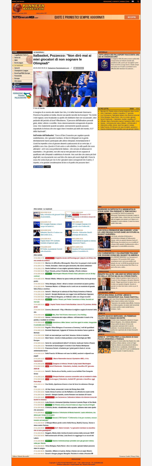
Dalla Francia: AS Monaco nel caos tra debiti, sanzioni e (119, 127)
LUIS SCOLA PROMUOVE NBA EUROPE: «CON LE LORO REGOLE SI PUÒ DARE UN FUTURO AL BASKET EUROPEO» (118, 232)
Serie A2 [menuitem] (16, 57)
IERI (137, 109)
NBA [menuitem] (15, 60)
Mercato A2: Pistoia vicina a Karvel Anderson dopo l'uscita (120, 111)
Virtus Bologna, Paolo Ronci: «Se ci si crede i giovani (118, 117)
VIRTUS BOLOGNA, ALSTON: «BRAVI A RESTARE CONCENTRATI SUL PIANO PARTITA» (118, 296)
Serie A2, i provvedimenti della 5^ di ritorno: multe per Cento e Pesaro (70, 343)
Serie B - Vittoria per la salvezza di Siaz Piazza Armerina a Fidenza (68, 291)
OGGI (132, 109)
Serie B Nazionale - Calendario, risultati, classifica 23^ (118, 119)
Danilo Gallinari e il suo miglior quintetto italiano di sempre (66, 268)
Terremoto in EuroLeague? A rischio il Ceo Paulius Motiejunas (67, 346)
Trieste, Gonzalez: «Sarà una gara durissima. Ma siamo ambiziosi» (68, 266)
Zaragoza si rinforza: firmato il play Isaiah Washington (68, 363)
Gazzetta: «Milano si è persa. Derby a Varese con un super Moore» (68, 451)
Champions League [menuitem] (20, 71)
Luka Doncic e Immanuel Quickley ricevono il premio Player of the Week (70, 402)
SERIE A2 (101, 313)
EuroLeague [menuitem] (18, 63)
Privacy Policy (135, 456)
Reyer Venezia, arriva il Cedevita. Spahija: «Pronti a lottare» (66, 271)
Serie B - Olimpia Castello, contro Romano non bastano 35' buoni (68, 394)
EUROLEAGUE (103, 271)
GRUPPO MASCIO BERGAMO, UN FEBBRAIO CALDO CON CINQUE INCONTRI (117, 317)
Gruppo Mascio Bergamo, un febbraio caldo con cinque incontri (67, 297)
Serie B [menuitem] (16, 68)
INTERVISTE (102, 228)
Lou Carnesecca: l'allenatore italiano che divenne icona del (120, 115)
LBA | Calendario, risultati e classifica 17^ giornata (117, 113)
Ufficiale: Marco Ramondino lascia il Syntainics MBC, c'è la (120, 121)
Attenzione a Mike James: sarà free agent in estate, (117, 125)
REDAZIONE (76, 459)
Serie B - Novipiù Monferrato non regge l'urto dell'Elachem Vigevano (69, 294)
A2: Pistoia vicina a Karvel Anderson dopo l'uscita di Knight (70, 405)
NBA (100, 207)
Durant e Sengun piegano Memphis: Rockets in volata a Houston (68, 453)
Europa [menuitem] (16, 78)
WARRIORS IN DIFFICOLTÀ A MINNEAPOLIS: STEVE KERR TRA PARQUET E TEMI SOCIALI (117, 210)
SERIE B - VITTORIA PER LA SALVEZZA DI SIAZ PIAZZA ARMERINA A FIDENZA (118, 338)
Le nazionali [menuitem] (18, 65)
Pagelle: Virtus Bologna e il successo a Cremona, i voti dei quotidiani (69, 327)
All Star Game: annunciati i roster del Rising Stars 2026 (64, 389)
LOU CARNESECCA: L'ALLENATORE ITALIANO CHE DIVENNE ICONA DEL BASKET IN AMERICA (118, 254)
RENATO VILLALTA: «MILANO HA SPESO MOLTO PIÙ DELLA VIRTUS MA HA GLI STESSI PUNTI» (118, 275)
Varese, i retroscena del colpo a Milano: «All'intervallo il (119, 123)
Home (15, 52)
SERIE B (101, 334)
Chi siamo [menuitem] (17, 81)
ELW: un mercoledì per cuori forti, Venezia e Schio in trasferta (67, 335)
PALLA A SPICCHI (104, 250)
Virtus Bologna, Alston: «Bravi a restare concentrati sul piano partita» (70, 284)
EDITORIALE (102, 52)
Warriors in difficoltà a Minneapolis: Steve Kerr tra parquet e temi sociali (70, 263)
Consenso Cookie (124, 456)
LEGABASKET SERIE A (106, 292)
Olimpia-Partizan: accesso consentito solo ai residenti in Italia (70, 376)
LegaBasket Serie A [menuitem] (20, 55)
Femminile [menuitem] (17, 76)
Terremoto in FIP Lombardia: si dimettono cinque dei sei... (83, 217)
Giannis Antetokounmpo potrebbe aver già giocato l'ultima (119, 129)
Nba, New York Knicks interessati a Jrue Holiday (65, 315)
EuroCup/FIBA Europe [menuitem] (21, 73)
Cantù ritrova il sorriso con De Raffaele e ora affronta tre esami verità (69, 392)
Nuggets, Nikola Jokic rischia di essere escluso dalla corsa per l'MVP (69, 433)
